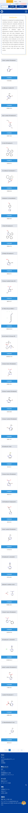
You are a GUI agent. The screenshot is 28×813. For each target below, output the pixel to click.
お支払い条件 (4, 793)
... (15, 750)
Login (20, 1)
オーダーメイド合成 (6, 783)
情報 (2, 787)
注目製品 (3, 762)
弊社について (4, 766)
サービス (3, 771)
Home (2, 754)
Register (15, 1)
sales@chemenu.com (13, 801)
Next (21, 750)
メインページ (9, 1)
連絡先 (3, 797)
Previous (6, 750)
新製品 (2, 761)
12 (18, 750)
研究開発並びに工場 (6, 772)
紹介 (2, 769)
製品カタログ (4, 781)
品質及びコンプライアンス (7, 774)
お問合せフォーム (5, 789)
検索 (12, 6)
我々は (2, 757)
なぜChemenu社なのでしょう (8, 759)
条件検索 (22, 6)
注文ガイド (3, 791)
